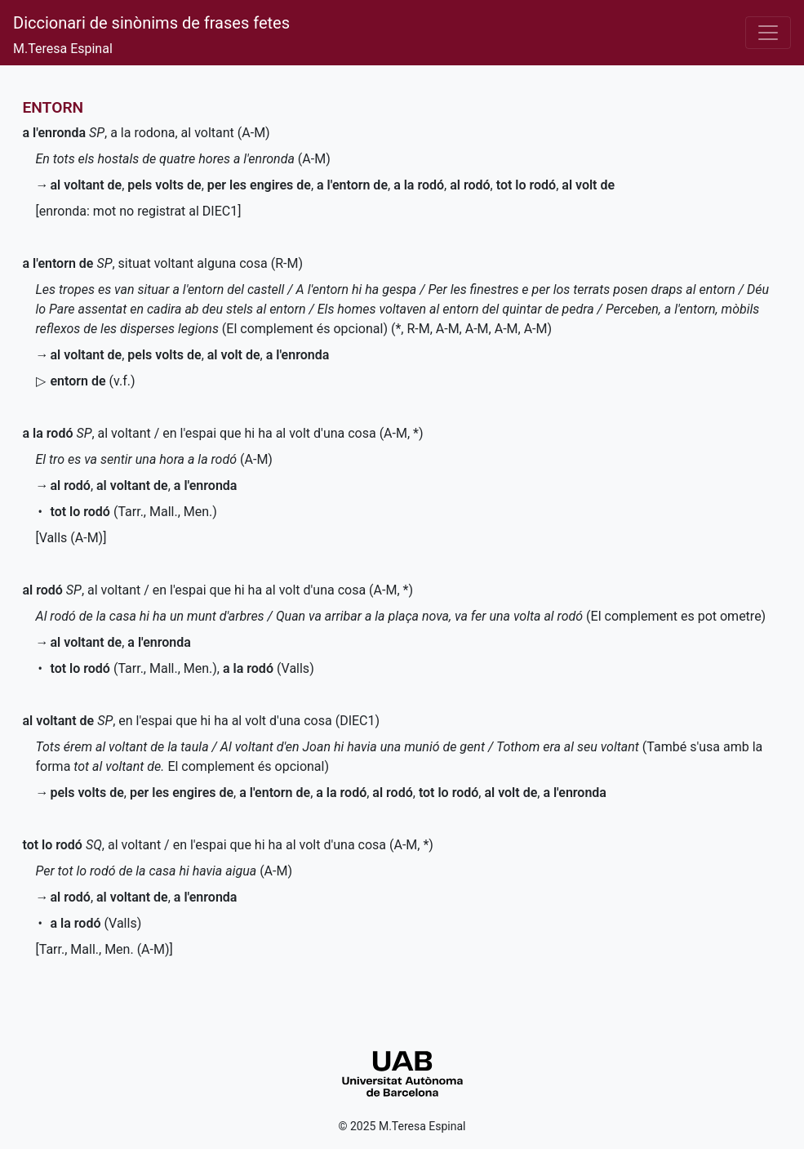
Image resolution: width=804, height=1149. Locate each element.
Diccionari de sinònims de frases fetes (151, 23)
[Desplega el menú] (768, 32)
